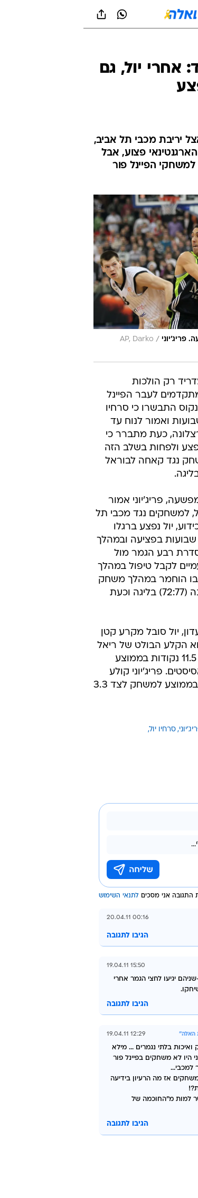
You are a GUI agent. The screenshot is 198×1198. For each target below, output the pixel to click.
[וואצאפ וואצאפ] (38, 14)
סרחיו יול (79, 729)
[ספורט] (176, 48)
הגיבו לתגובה (44, 935)
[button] (153, 14)
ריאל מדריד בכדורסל (155, 742)
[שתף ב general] (18, 14)
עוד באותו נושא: (162, 729)
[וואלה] (99, 14)
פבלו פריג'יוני (116, 729)
